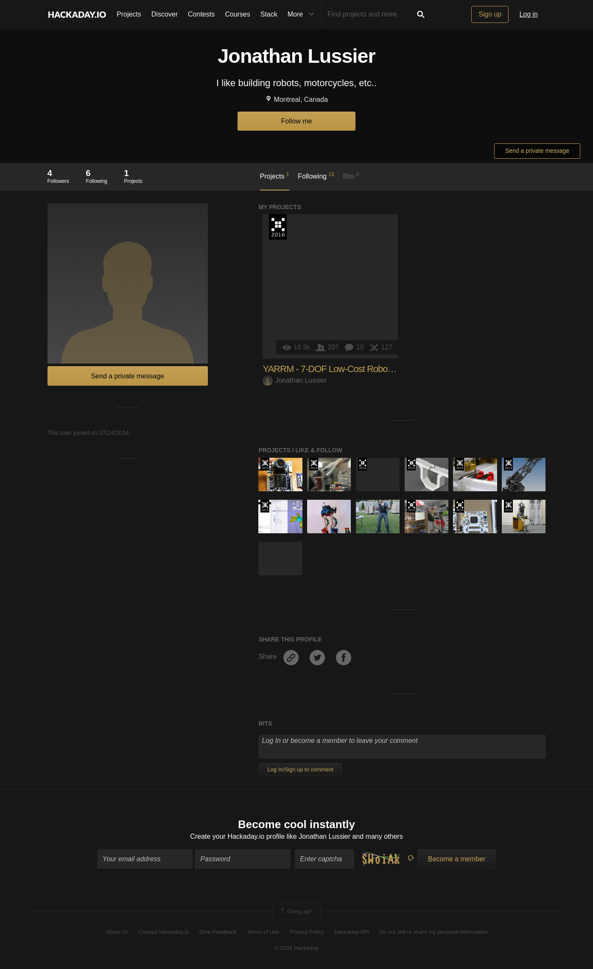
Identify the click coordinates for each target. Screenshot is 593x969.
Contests (201, 14)
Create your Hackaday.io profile (237, 836)
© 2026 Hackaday (296, 948)
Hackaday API (351, 932)
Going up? (296, 912)
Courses (237, 14)
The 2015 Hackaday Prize (264, 506)
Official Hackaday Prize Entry (264, 464)
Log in (528, 14)
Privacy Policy (307, 932)
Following (316, 175)
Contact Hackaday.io (164, 932)
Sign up (489, 14)
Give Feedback (217, 932)
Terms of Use (263, 932)
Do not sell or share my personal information (433, 932)
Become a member (456, 859)
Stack (268, 14)
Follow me (296, 121)
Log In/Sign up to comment (300, 769)
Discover (164, 14)
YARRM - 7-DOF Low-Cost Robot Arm (335, 369)
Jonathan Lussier (295, 380)
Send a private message (537, 150)
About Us (117, 932)
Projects (129, 14)
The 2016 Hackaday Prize (278, 227)
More (303, 14)
